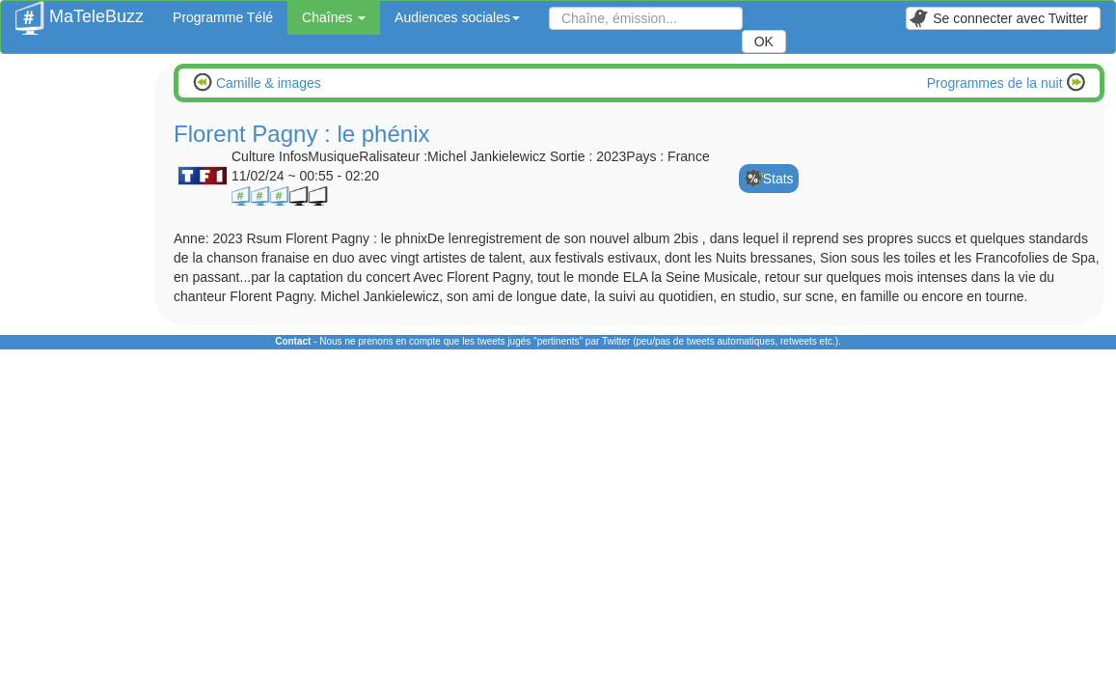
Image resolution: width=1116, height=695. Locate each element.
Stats (778, 178)
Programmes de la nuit (997, 83)
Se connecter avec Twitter (998, 18)
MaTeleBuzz (79, 10)
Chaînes (334, 17)
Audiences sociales (457, 17)
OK (764, 41)
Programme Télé (223, 17)
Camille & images (266, 83)
